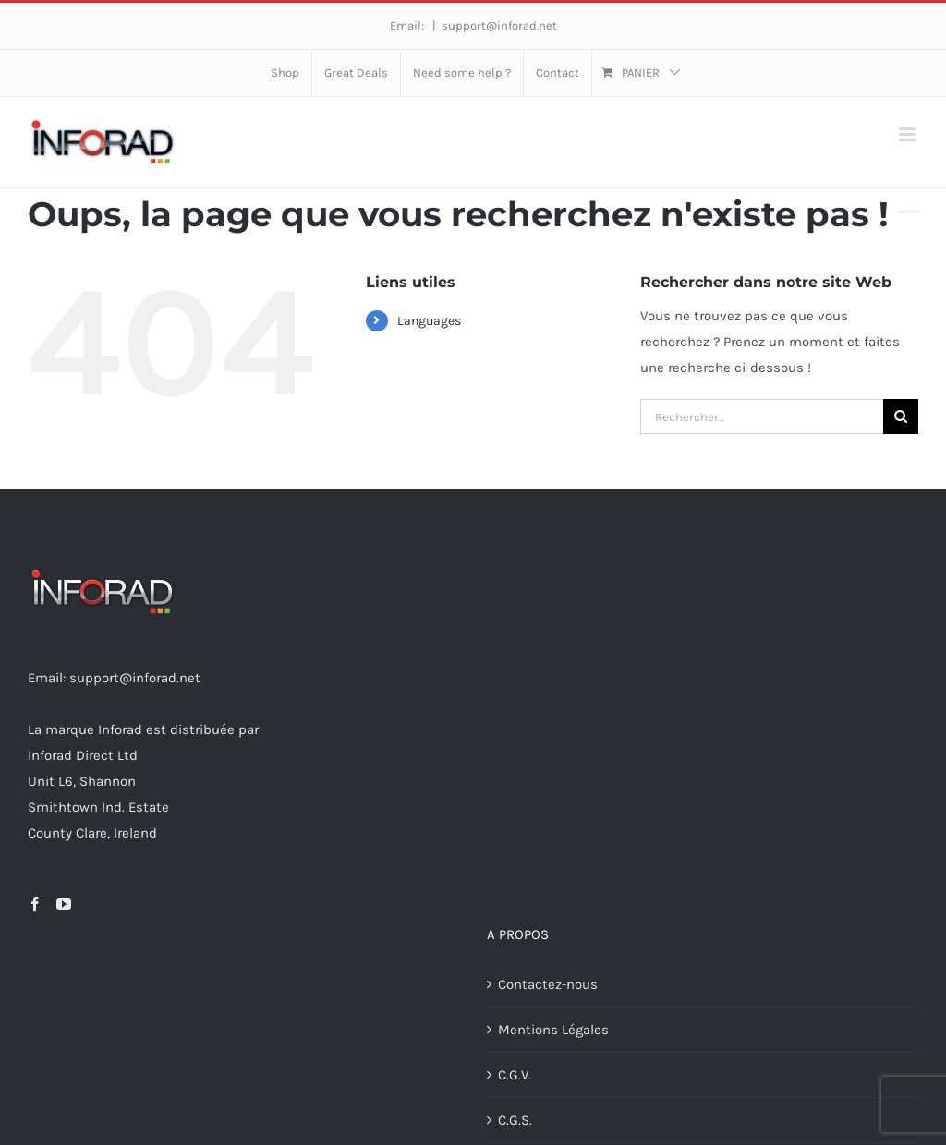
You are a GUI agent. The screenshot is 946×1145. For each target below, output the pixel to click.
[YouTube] (63, 904)
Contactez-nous (548, 984)
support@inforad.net (499, 25)
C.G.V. (514, 1075)
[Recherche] (900, 416)
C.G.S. (515, 1120)
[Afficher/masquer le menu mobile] (908, 134)
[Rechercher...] (761, 416)
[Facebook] (35, 904)
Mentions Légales (553, 1029)
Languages (429, 321)
